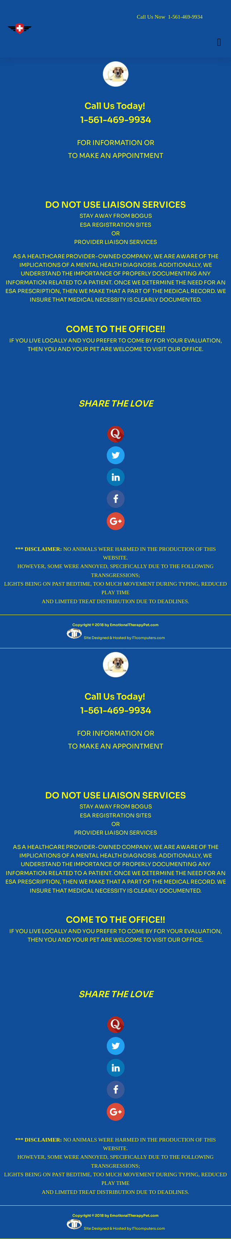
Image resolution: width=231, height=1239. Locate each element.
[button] (219, 42)
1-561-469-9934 (185, 17)
